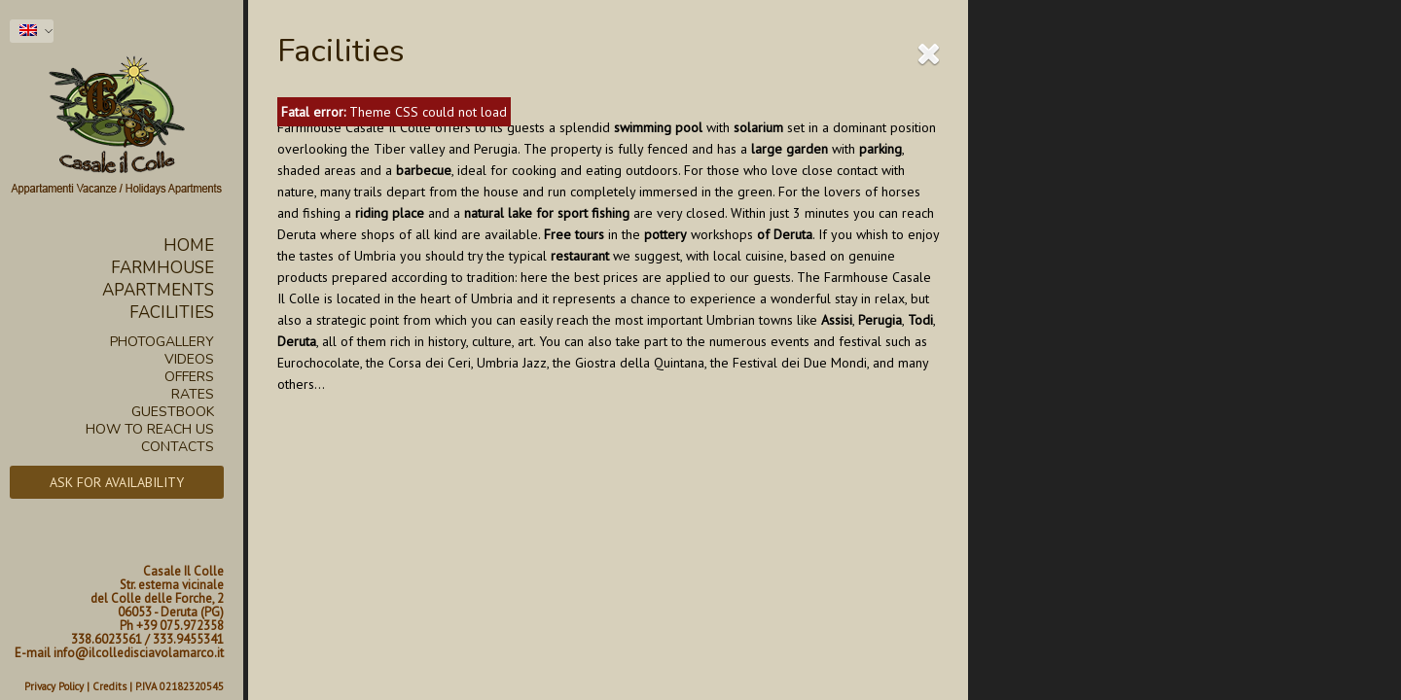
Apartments (158, 290)
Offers (189, 377)
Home (188, 245)
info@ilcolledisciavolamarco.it (139, 653)
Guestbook (172, 412)
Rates (192, 394)
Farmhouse (162, 268)
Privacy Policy (54, 686)
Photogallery (162, 342)
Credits (109, 686)
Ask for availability (117, 482)
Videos (189, 359)
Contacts (177, 447)
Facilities (171, 312)
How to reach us (150, 429)
